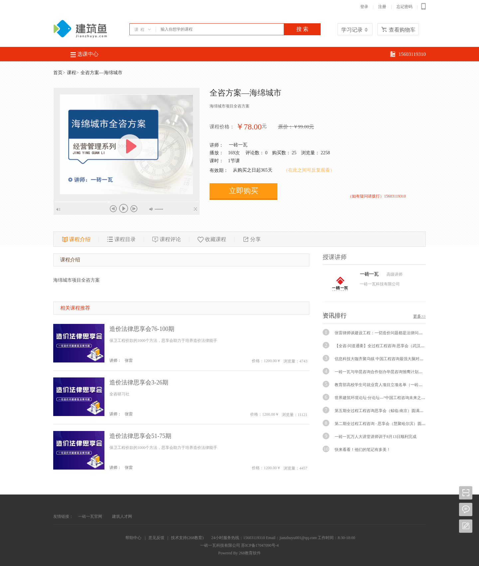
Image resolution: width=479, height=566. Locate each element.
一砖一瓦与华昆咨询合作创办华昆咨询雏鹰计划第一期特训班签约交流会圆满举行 (406, 371)
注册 (382, 6)
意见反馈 (156, 537)
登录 (364, 6)
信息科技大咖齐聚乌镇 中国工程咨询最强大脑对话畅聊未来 (387, 358)
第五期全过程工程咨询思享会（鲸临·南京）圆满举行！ (383, 410)
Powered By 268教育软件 (239, 553)
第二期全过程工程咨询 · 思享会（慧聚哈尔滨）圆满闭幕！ (386, 423)
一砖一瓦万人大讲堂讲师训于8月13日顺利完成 (375, 436)
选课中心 (84, 54)
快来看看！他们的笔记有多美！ (363, 449)
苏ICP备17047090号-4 (260, 545)
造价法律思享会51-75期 (140, 436)
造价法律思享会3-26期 (138, 382)
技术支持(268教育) (187, 537)
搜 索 (302, 29)
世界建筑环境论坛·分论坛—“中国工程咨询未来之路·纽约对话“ (389, 397)
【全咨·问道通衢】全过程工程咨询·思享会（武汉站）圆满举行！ (391, 346)
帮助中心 (133, 537)
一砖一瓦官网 (90, 516)
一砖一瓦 (238, 144)
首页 (58, 72)
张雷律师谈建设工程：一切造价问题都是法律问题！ (380, 333)
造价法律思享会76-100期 (141, 329)
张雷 (129, 360)
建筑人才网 (122, 516)
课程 (71, 72)
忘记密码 (404, 6)
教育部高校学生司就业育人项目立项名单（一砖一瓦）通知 (386, 384)
